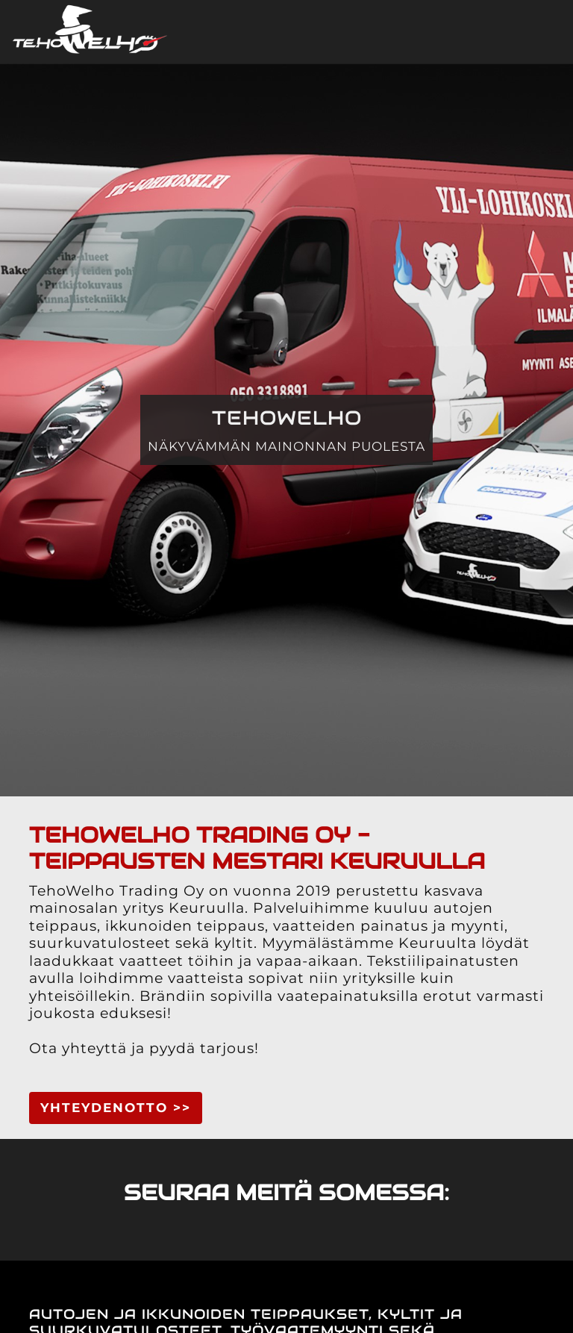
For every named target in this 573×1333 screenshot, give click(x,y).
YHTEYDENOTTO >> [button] (115, 1107)
